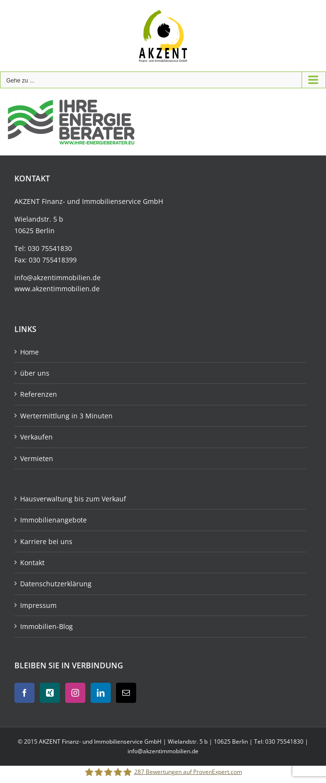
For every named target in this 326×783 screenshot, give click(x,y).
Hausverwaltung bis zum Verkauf (73, 498)
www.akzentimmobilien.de (57, 288)
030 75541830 (50, 248)
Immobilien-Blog (46, 626)
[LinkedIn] (101, 693)
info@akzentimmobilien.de (57, 277)
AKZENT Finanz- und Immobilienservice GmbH (101, 741)
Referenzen (38, 394)
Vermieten (36, 458)
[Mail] (126, 693)
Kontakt (32, 562)
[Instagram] (75, 693)
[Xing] (50, 693)
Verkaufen (36, 436)
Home (29, 351)
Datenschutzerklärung (56, 583)
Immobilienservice (111, 201)
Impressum (38, 605)
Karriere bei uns (46, 541)
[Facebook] (24, 693)
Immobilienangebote (53, 519)
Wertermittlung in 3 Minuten (66, 415)
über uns (34, 373)
